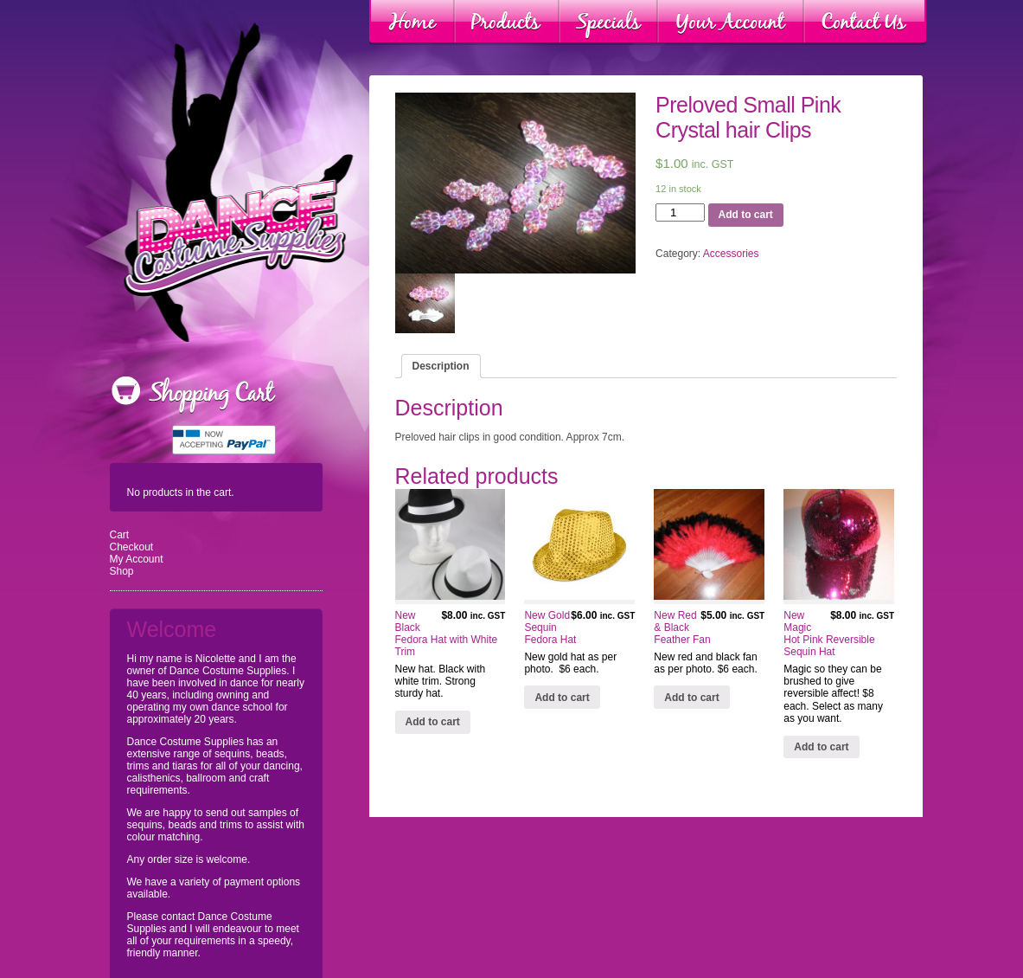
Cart (120, 535)
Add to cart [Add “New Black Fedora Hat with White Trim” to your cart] (433, 722)
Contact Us (864, 22)
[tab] (441, 366)
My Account (136, 559)
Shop (122, 571)
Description (441, 366)
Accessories (731, 254)
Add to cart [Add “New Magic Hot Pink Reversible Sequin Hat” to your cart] (821, 747)
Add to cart (746, 215)
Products (507, 22)
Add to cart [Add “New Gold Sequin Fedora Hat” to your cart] (561, 698)
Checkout (132, 547)
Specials (608, 22)
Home (412, 22)
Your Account (730, 22)
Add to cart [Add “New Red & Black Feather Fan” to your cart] (691, 698)
